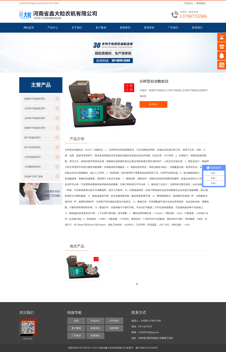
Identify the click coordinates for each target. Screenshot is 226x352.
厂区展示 (173, 27)
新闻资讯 (125, 27)
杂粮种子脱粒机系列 (34, 128)
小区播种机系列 (32, 167)
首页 (76, 321)
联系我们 (201, 3)
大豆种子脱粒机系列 (34, 108)
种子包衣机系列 (32, 147)
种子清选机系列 (32, 137)
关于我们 (77, 27)
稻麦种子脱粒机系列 (34, 99)
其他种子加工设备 (33, 176)
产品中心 (188, 3)
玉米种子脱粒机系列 (34, 118)
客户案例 (101, 27)
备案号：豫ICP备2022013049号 (142, 348)
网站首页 (29, 27)
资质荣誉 (149, 27)
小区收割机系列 (32, 157)
